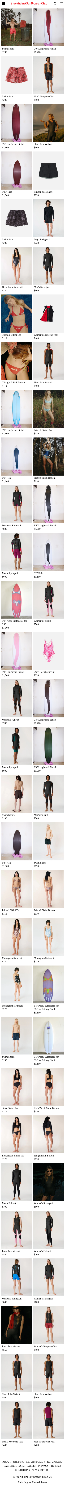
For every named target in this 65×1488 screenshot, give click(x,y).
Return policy (35, 1461)
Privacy (43, 1466)
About (6, 1461)
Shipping (18, 1461)
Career (31, 1466)
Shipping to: (32, 1482)
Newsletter (40, 1470)
